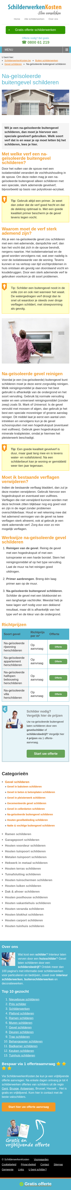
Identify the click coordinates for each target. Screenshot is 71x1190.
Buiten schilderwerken (46, 60)
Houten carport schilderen (24, 920)
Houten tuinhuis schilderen (24, 926)
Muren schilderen (20, 1022)
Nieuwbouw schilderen (24, 999)
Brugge (14, 1088)
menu (9, 49)
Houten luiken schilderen (23, 886)
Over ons (53, 19)
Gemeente (7, 1169)
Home (17, 19)
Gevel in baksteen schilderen (24, 786)
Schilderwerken (19, 1008)
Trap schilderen (19, 1037)
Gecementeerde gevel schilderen (26, 803)
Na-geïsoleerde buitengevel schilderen (30, 814)
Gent (5, 1088)
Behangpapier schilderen (26, 1041)
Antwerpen (27, 1088)
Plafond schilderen (21, 1013)
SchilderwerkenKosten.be (17, 60)
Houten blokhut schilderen (24, 914)
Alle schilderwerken (34, 19)
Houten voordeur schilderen (25, 845)
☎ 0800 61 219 (35, 42)
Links (21, 1169)
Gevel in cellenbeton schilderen (26, 808)
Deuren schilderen (21, 1032)
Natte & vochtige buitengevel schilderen (31, 825)
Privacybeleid (28, 1164)
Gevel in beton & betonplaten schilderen (31, 792)
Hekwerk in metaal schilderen (26, 863)
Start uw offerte (46, 753)
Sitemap (58, 1164)
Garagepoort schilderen (22, 840)
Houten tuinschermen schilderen (28, 880)
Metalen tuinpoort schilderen (25, 857)
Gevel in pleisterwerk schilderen (26, 797)
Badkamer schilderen (23, 1046)
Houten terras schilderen (23, 868)
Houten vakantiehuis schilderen (28, 903)
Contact (44, 1164)
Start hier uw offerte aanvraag (28, 1106)
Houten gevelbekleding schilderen (27, 820)
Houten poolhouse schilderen (26, 897)
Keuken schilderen (21, 1051)
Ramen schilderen (18, 834)
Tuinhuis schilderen (22, 1055)
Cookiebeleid (9, 1164)
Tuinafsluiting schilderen (23, 874)
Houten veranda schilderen (24, 909)
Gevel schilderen (13, 64)
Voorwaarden (41, 1159)
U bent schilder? (38, 1169)
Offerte (58, 647)
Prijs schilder (17, 1004)
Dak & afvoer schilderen (22, 891)
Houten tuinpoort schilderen (25, 851)
